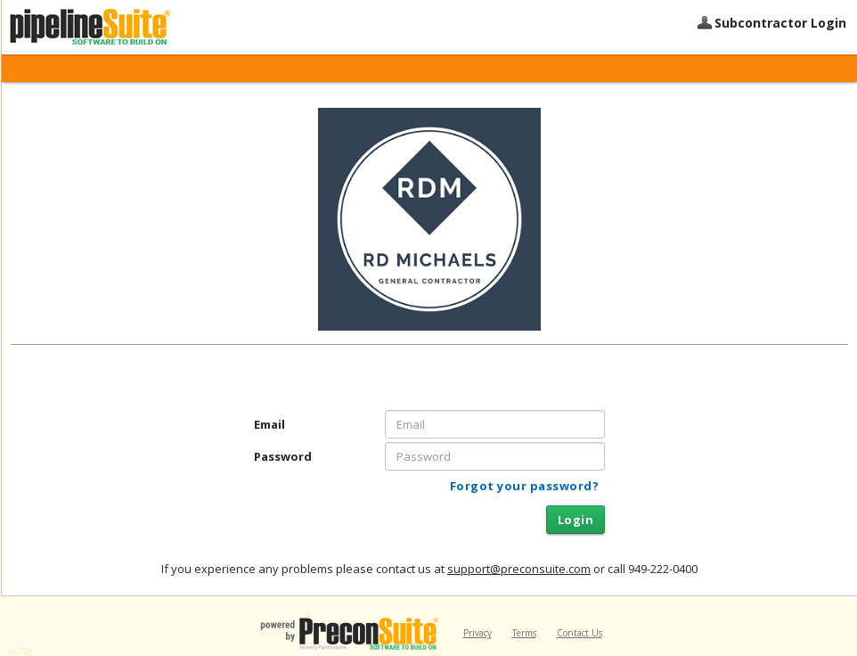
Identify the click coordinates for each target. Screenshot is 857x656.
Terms (524, 633)
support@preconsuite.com (519, 569)
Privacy (477, 633)
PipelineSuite (113, 27)
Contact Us (579, 633)
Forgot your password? (525, 486)
